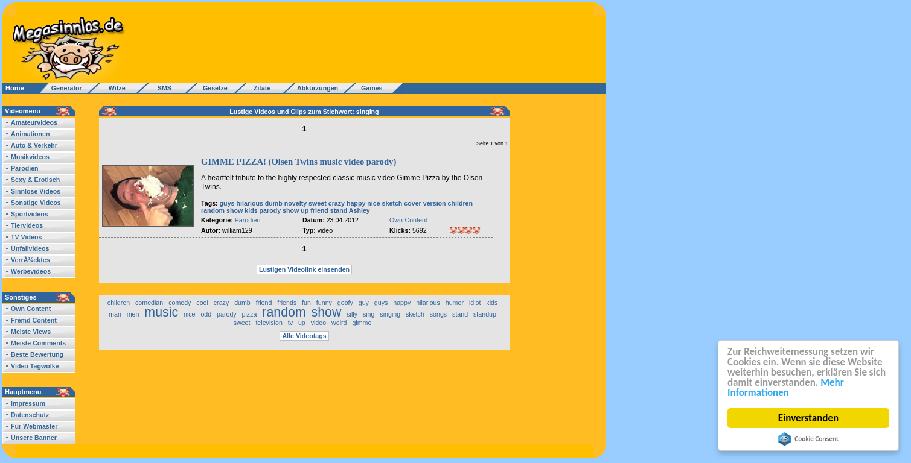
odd (205, 314)
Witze (113, 88)
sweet (317, 203)
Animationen (30, 133)
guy (364, 302)
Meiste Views (31, 331)
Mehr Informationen (785, 387)
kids (251, 210)
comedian (149, 302)
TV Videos (26, 237)
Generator (61, 88)
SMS (160, 88)
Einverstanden (808, 418)
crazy (336, 203)
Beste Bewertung (37, 354)
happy (356, 203)
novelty (295, 203)
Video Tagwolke (35, 366)
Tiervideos (27, 225)
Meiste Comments (38, 343)
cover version (425, 203)
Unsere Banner (34, 437)
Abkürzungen (317, 88)
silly (352, 314)
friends (286, 302)
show (234, 210)
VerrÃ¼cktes (30, 259)
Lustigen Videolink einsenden (304, 269)
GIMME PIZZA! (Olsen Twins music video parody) (298, 161)
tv (290, 322)
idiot (475, 302)
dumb (274, 203)
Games (369, 88)
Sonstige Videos (36, 202)
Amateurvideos (34, 122)
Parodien (25, 168)
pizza (249, 314)
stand (338, 210)
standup (484, 314)
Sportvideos (29, 214)
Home (14, 88)
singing (390, 314)
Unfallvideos (30, 248)
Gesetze (213, 88)
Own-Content (408, 220)
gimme (361, 322)
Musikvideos (30, 156)
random (213, 210)
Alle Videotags (304, 335)
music (161, 312)
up (304, 210)
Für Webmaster (34, 426)
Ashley (359, 210)
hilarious (249, 203)
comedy (179, 302)
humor (455, 302)
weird (339, 322)
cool (202, 302)
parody (270, 210)
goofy (345, 302)
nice (373, 203)
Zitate (259, 88)
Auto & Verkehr (34, 145)
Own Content (31, 308)
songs (438, 314)
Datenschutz (30, 414)
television (268, 322)
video (318, 322)
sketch (392, 203)
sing (369, 314)
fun (306, 302)
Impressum (28, 403)
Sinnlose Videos (35, 191)
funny (324, 302)
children (460, 203)
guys (227, 203)
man (115, 314)
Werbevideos (31, 271)
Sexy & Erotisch (35, 179)
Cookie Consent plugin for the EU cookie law (808, 439)
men (133, 314)
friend (319, 210)
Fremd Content (34, 320)
